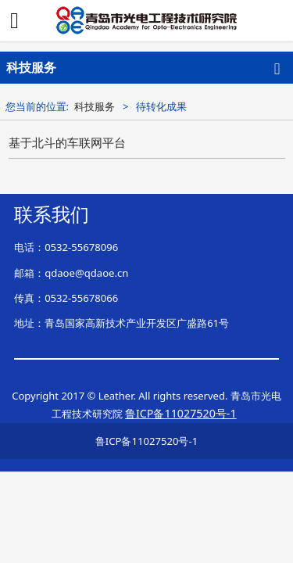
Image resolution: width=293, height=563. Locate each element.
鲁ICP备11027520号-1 (146, 441)
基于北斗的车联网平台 (67, 142)
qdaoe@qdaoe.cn (86, 273)
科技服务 (94, 106)
